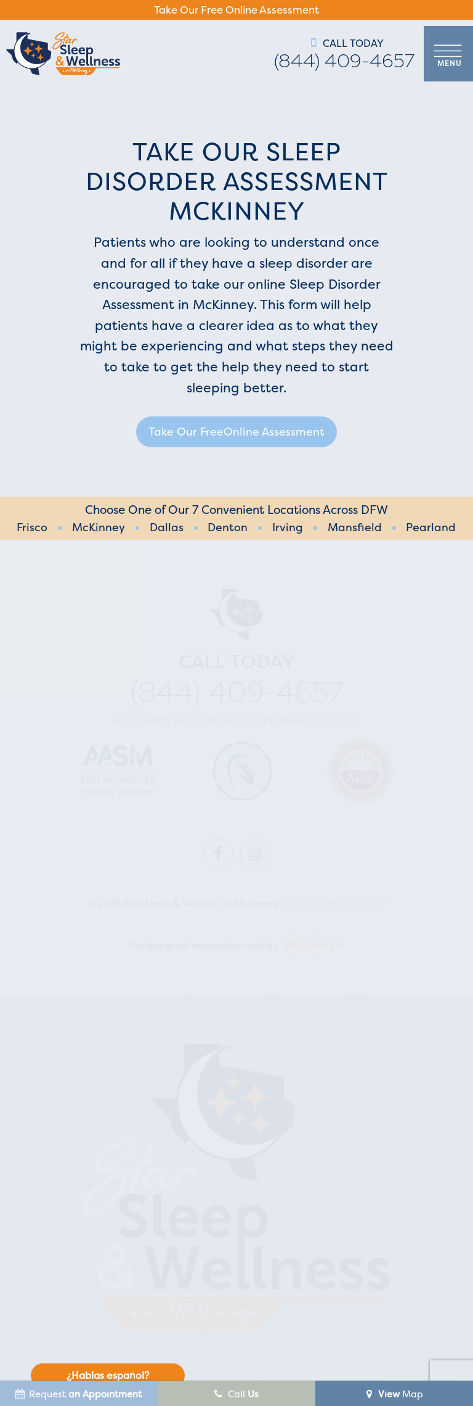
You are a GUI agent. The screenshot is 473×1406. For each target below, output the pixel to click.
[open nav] (449, 54)
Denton (228, 527)
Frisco (32, 527)
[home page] (63, 53)
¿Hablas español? (108, 1375)
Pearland (431, 527)
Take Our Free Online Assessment (236, 9)
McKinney (98, 527)
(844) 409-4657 (344, 61)
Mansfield (355, 527)
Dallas (167, 527)
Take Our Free (236, 431)
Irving (287, 527)
